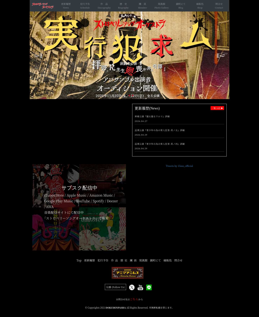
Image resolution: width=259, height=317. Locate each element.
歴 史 (123, 4)
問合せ (219, 4)
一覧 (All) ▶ (217, 108)
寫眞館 (161, 4)
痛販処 (199, 4)
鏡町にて (180, 4)
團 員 (142, 4)
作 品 (104, 4)
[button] (126, 95)
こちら (134, 299)
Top (78, 260)
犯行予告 (85, 4)
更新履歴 (66, 4)
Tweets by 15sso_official (179, 166)
